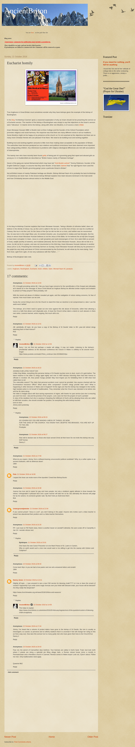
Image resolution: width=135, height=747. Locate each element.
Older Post (93, 737)
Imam (40, 269)
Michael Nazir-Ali (59, 269)
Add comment (13, 672)
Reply (15, 316)
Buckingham (24, 269)
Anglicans (16, 269)
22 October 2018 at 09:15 (38, 417)
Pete (14, 474)
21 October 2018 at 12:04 (32, 283)
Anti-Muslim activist (62, 163)
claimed (64, 166)
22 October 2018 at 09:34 (32, 564)
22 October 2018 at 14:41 (33, 580)
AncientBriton (25, 11)
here (32, 32)
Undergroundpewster (21, 509)
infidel (81, 125)
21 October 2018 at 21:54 (39, 509)
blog (13, 120)
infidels (45, 269)
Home (52, 737)
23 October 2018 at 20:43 (32, 647)
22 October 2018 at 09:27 (38, 434)
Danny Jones (18, 580)
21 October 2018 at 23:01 (37, 542)
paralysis (69, 269)
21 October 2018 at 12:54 (43, 344)
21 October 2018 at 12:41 (32, 324)
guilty (44, 155)
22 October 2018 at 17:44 (32, 626)
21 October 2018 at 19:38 (32, 488)
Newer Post (10, 737)
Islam (50, 269)
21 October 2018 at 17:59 (32, 456)
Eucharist (33, 269)
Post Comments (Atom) (22, 742)
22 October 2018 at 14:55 (43, 605)
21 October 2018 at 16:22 (32, 368)
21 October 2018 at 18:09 (26, 474)
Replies (18, 340)
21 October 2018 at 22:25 (32, 525)
